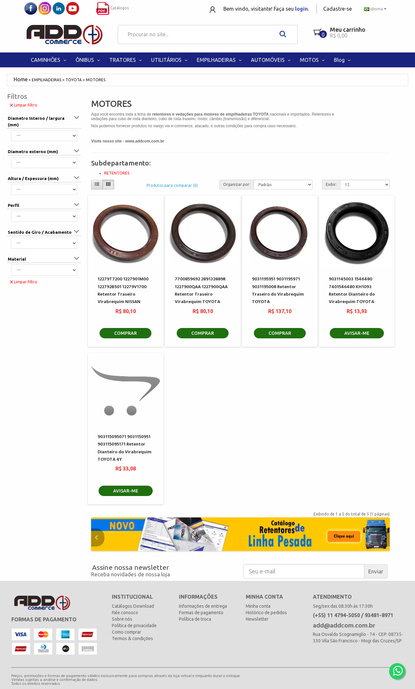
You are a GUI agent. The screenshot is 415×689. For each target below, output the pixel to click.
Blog (343, 60)
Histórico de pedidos (266, 612)
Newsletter (257, 619)
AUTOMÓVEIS (271, 60)
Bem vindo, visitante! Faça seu (266, 9)
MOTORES (95, 80)
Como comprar (126, 632)
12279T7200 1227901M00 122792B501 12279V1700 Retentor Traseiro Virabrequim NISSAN (123, 291)
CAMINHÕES (49, 60)
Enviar (375, 571)
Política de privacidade (134, 625)
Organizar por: (236, 184)
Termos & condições (132, 638)
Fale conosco (125, 612)
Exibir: (331, 184)
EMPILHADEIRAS (220, 60)
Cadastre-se (337, 9)
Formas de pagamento (201, 612)
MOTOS (313, 60)
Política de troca (195, 619)
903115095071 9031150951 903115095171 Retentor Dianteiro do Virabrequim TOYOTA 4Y (124, 448)
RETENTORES (116, 173)
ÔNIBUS (88, 60)
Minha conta (258, 606)
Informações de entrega (203, 606)
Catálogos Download (133, 606)
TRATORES (126, 60)
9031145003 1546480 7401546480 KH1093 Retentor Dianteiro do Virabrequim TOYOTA (352, 291)
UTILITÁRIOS (170, 60)
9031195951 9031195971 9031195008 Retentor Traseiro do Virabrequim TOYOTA (278, 291)
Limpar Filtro (23, 104)
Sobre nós (122, 619)
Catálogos (112, 8)
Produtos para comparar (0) (172, 185)
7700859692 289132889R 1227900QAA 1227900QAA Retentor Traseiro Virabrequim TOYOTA (201, 291)
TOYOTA (73, 80)
